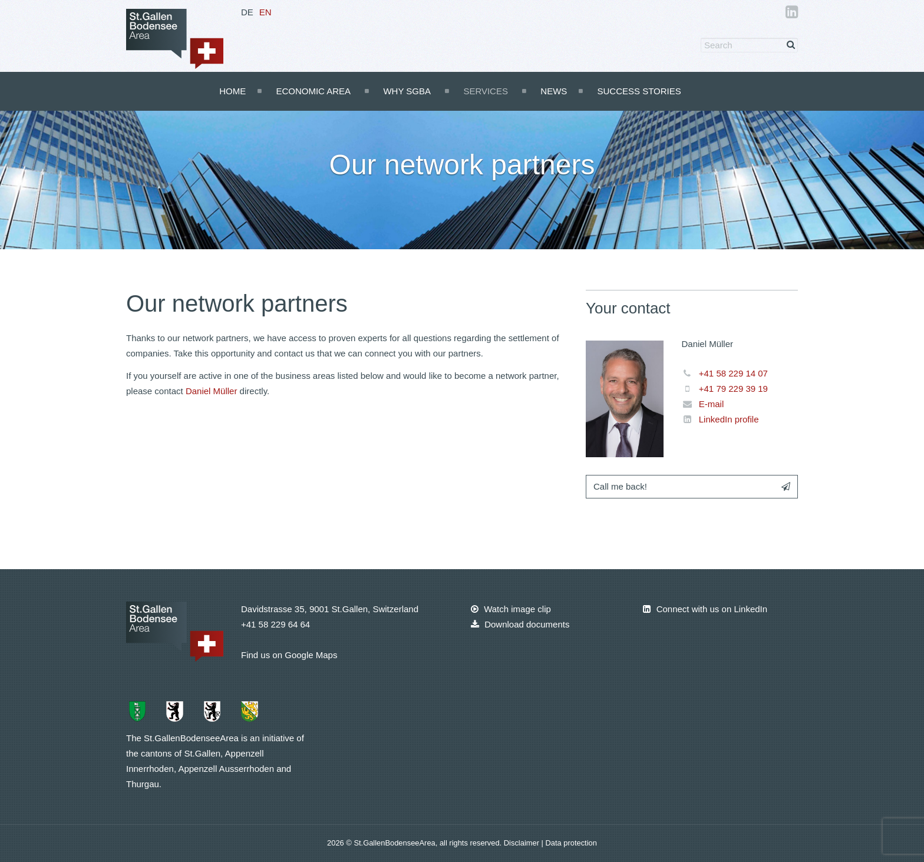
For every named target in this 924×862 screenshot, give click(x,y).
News (553, 91)
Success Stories (639, 91)
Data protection (570, 842)
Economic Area (313, 91)
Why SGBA (407, 91)
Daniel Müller (211, 391)
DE (247, 12)
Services (485, 91)
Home (232, 91)
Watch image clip (511, 609)
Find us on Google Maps (289, 655)
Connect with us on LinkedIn (705, 609)
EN (265, 12)
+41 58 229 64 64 (275, 624)
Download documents (520, 624)
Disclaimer (523, 842)
